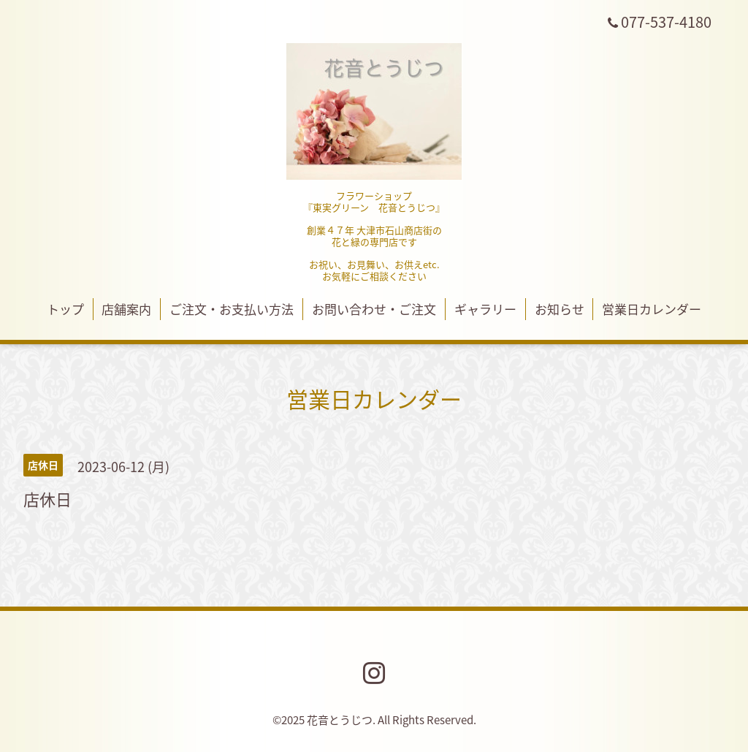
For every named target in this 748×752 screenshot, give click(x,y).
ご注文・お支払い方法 (231, 309)
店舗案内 (126, 309)
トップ (65, 309)
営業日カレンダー (651, 309)
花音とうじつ (340, 720)
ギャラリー (485, 309)
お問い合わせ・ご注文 (374, 309)
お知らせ (559, 309)
